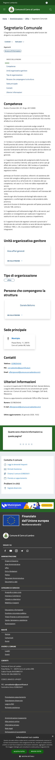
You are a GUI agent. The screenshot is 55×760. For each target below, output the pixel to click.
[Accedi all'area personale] (47, 2)
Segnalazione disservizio (14, 700)
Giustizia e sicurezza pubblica (15, 613)
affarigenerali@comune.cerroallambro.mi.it (24, 372)
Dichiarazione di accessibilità (15, 732)
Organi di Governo (11, 561)
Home (5, 18)
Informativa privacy (12, 725)
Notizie (7, 634)
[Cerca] (50, 9)
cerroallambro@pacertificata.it (19, 368)
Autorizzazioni (10, 623)
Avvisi (7, 641)
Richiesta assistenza (12, 707)
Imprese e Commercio (13, 595)
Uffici (27, 18)
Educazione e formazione (14, 609)
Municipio (16, 338)
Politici (7, 574)
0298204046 (16, 363)
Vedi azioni (20, 42)
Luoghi (7, 651)
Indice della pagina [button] (13, 59)
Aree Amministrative (12, 564)
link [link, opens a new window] (48, 747)
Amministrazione (16, 18)
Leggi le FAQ (9, 704)
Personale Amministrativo (14, 578)
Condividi (9, 42)
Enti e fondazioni (11, 571)
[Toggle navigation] (4, 9)
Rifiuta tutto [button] (36, 751)
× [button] (52, 736)
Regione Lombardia (10, 2)
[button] (27, 756)
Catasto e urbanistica (12, 599)
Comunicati (9, 637)
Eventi (7, 654)
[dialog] (27, 747)
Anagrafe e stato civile (13, 592)
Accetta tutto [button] (19, 751)
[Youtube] (11, 551)
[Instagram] (16, 551)
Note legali (9, 728)
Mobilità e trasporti (12, 602)
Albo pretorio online (12, 721)
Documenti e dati (11, 581)
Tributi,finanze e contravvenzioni (17, 616)
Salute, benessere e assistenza (16, 620)
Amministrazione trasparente (15, 718)
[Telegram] (22, 551)
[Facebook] (5, 551)
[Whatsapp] (27, 551)
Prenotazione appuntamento (15, 697)
